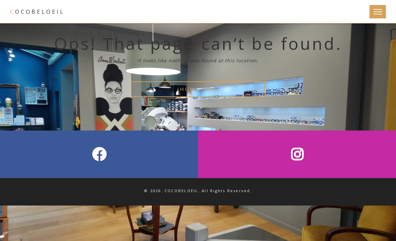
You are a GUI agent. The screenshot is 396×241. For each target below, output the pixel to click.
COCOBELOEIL (37, 11)
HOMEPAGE (198, 89)
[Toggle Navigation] (377, 11)
